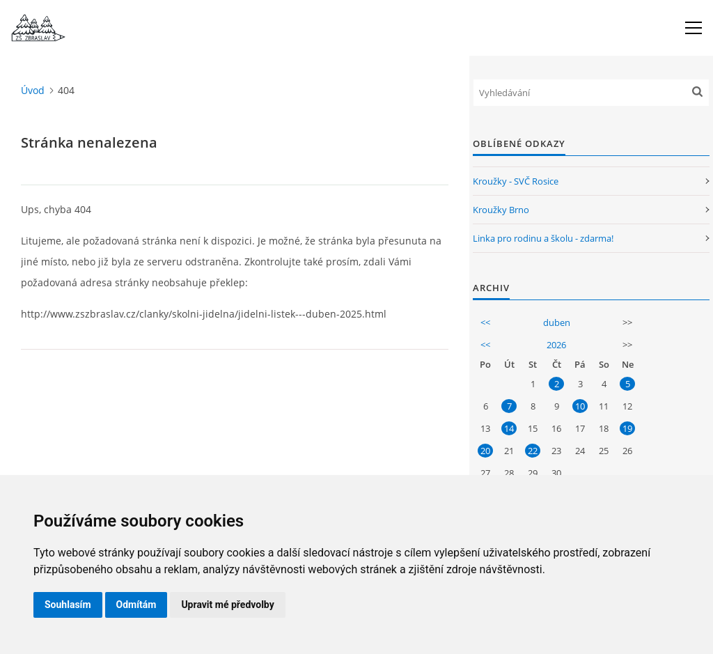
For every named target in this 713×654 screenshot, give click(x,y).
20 (485, 450)
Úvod (33, 90)
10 (580, 406)
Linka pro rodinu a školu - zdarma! (543, 238)
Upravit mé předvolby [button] (227, 604)
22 (533, 450)
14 (509, 428)
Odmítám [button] (136, 604)
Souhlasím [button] (68, 604)
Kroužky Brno (501, 209)
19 (627, 428)
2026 (556, 344)
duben (556, 322)
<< (485, 322)
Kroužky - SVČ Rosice (515, 181)
